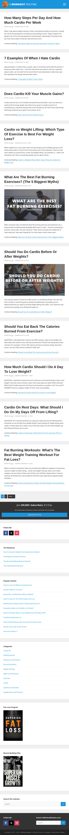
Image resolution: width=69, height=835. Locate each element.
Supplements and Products (13, 692)
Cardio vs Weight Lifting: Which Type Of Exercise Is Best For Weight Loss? (34, 134)
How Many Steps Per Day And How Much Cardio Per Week (38, 44)
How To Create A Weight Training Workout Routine (21, 552)
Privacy (62, 832)
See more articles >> (10, 631)
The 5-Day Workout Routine (13, 566)
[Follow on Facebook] (5, 533)
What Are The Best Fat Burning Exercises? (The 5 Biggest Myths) (40, 237)
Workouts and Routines (11, 660)
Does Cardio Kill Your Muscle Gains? (34, 94)
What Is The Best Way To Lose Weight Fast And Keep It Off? (24, 613)
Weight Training (9, 669)
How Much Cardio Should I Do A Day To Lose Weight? (37, 393)
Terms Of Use (55, 832)
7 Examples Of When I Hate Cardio (32, 58)
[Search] (63, 804)
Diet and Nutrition (9, 664)
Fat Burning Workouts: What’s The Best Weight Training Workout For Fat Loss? (32, 454)
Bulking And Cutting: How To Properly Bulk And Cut (21, 604)
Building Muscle (9, 655)
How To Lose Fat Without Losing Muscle (17, 585)
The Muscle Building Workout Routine (16, 561)
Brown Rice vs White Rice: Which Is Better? (18, 594)
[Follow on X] (11, 533)
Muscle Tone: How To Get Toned (14, 627)
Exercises (6, 678)
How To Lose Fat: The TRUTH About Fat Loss (19, 599)
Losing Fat (7, 651)
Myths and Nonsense (11, 674)
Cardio (5, 683)
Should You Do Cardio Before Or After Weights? (35, 312)
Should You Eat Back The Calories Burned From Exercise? (38, 352)
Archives (47, 832)
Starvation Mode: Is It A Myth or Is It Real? (18, 608)
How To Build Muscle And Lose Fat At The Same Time (22, 622)
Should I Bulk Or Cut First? (12, 590)
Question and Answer (11, 688)
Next (11, 496)
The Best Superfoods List (12, 617)
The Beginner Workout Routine (14, 557)
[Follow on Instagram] (16, 533)
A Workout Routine (25, 832)
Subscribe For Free (34, 515)
